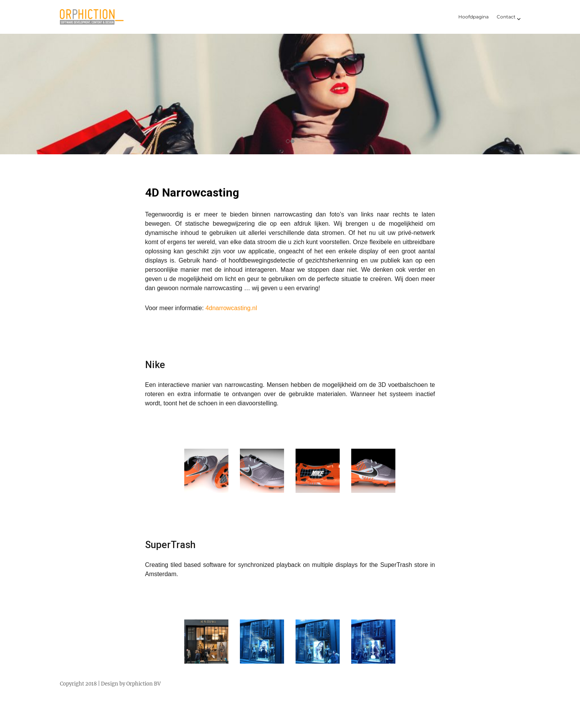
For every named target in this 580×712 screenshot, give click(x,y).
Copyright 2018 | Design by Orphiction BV (110, 684)
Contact (506, 17)
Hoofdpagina (473, 17)
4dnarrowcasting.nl (231, 308)
